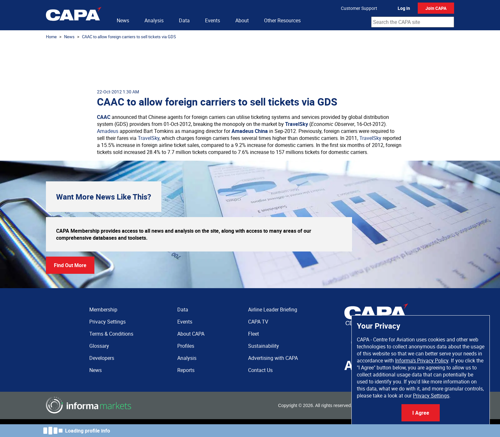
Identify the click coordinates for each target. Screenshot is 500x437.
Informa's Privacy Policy (421, 360)
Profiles (185, 345)
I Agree (420, 412)
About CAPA (190, 333)
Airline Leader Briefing (272, 309)
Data (184, 20)
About (242, 20)
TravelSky (296, 123)
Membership (103, 309)
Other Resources (282, 20)
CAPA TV (258, 321)
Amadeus (107, 131)
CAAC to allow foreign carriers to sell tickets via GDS (129, 37)
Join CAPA (435, 8)
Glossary (99, 345)
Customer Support (359, 8)
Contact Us (260, 370)
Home (51, 37)
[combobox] (412, 22)
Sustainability (263, 345)
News (123, 20)
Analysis (154, 20)
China (261, 131)
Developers (101, 357)
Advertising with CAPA (273, 357)
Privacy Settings (431, 395)
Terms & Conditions (111, 333)
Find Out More (70, 265)
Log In (404, 8)
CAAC (103, 116)
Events (212, 20)
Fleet (253, 333)
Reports (186, 370)
